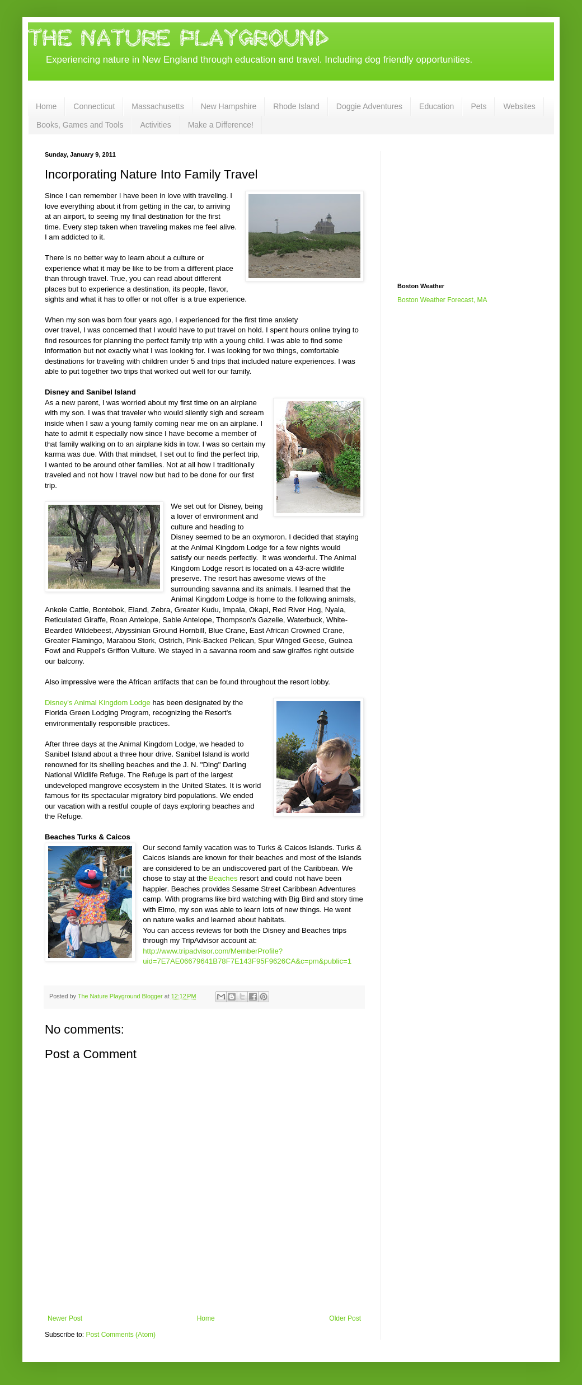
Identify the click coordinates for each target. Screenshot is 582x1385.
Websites (519, 106)
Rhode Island (296, 106)
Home (46, 106)
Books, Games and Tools (79, 124)
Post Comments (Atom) (121, 1335)
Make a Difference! (221, 124)
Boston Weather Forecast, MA (442, 300)
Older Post (345, 1318)
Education (436, 106)
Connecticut (94, 106)
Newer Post (65, 1318)
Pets (478, 106)
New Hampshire (229, 106)
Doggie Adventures (369, 106)
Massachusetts (158, 106)
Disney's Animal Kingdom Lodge (98, 702)
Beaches (223, 878)
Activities (155, 124)
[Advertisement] (453, 207)
